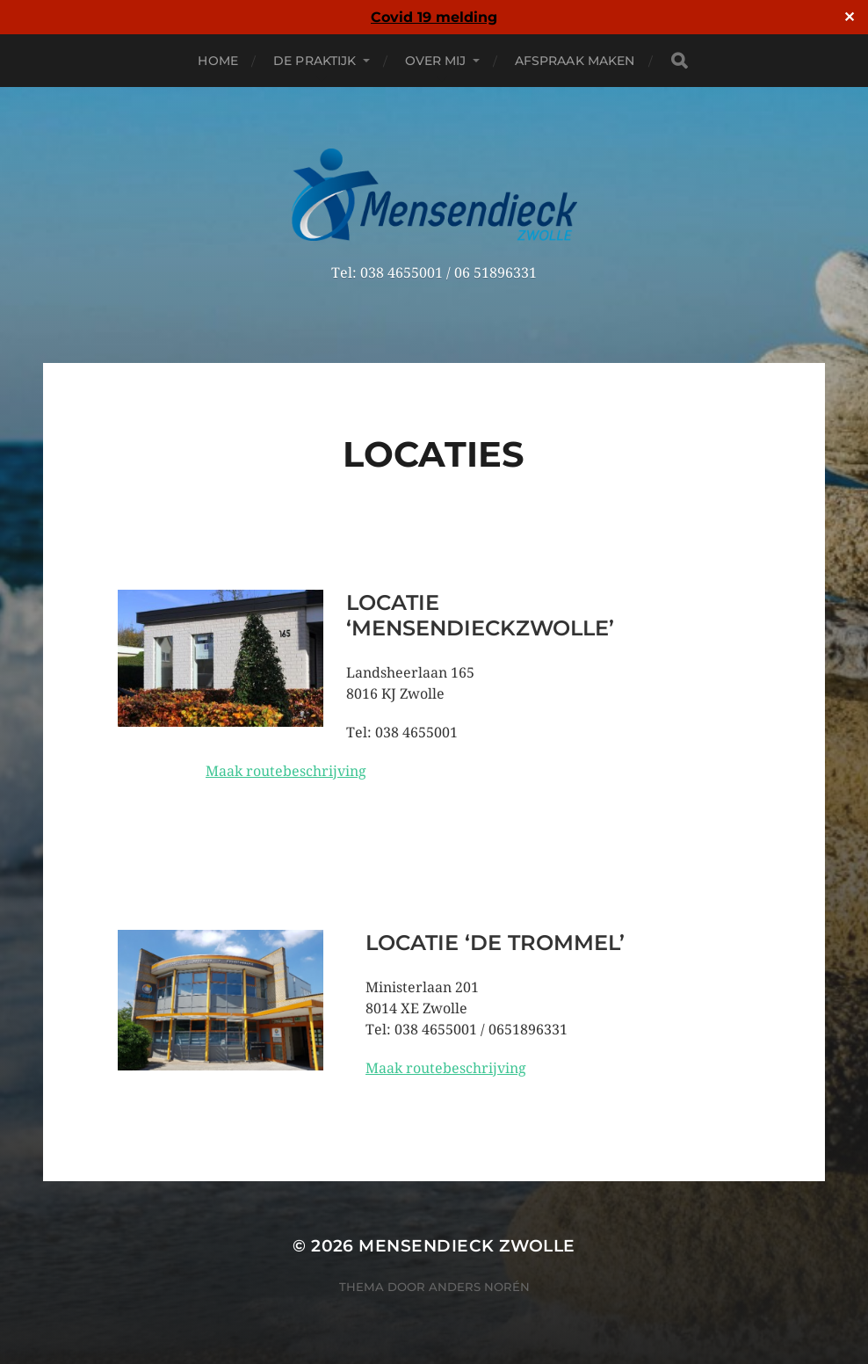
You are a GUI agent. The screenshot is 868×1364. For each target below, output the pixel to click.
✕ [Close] (849, 18)
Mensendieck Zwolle (466, 1246)
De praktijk (315, 61)
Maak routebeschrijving (286, 771)
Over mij (436, 61)
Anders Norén (479, 1287)
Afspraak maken (575, 61)
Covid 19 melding (434, 17)
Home (218, 61)
